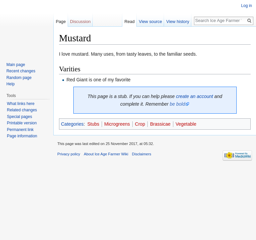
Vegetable (186, 124)
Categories (72, 124)
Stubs (93, 124)
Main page (15, 64)
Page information (22, 136)
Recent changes (20, 71)
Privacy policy (68, 154)
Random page (18, 77)
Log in (246, 5)
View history (177, 21)
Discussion (80, 21)
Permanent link (20, 129)
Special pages (19, 116)
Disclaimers (141, 154)
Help (10, 84)
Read (129, 21)
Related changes (22, 110)
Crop (140, 124)
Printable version (22, 123)
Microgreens (117, 124)
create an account (194, 96)
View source (150, 21)
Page (61, 21)
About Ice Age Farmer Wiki (106, 154)
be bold (177, 104)
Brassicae (160, 124)
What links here (21, 103)
